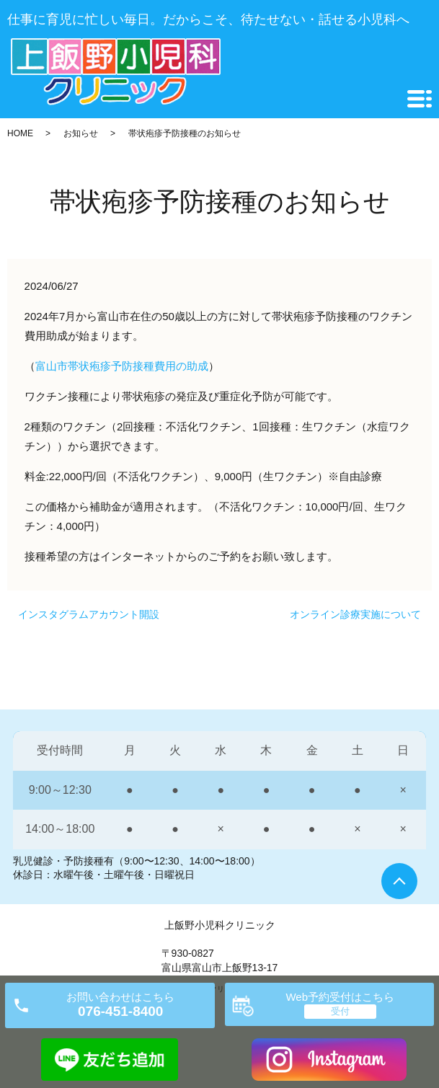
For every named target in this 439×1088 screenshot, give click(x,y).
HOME (20, 133)
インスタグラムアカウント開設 (88, 614)
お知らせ (80, 133)
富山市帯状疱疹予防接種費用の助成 (121, 366)
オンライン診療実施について (355, 614)
